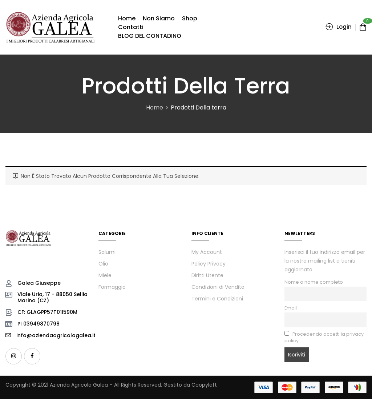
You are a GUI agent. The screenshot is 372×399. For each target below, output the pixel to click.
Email (290, 308)
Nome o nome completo (313, 282)
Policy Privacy (208, 263)
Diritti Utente (207, 275)
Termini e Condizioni (217, 298)
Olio (103, 263)
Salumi (107, 252)
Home (154, 107)
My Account (206, 252)
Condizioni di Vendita (217, 287)
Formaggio (112, 287)
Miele (105, 275)
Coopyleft (204, 384)
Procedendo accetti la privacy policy (324, 337)
